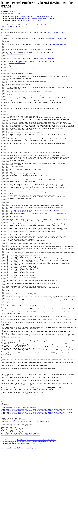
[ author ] (40, 20)
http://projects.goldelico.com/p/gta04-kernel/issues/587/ (29, 105)
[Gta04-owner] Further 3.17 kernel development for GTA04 (36, 16)
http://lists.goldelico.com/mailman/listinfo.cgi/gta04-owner (25, 501)
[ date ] (21, 20)
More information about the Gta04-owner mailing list (18, 530)
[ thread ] (27, 20)
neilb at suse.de (14, 11)
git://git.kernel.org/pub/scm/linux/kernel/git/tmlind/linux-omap (34, 247)
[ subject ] (34, 20)
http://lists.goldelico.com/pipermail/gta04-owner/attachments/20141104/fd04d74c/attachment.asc (20, 516)
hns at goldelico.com (9, 27)
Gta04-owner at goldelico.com (13, 499)
